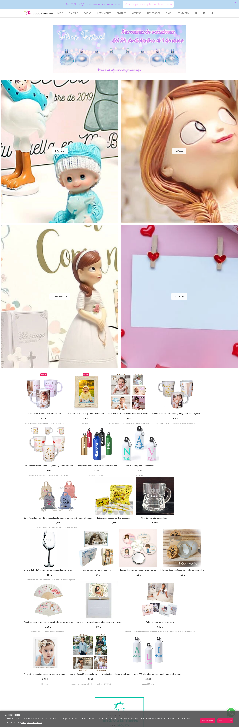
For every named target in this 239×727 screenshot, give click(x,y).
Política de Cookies (107, 719)
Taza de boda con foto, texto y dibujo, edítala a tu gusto (51, 467)
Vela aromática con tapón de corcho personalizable (49, 628)
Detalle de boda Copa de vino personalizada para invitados (95, 574)
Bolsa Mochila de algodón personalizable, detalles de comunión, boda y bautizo (104, 521)
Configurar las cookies (31, 723)
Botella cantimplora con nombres (42, 521)
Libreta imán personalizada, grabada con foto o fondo (164, 628)
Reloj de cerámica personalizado (65, 681)
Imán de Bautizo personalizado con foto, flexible (142, 414)
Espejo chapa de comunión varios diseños (189, 574)
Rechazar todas (225, 720)
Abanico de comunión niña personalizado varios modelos (106, 628)
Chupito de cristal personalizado (43, 574)
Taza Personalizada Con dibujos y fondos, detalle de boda (110, 467)
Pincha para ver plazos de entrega (148, 4)
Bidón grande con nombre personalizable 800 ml (166, 467)
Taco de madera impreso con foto (146, 574)
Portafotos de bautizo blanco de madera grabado (135, 681)
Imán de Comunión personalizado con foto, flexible (187, 681)
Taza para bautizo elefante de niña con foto (47, 414)
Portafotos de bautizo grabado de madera (94, 414)
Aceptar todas (207, 720)
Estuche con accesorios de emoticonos (165, 521)
